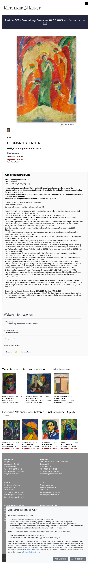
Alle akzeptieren (78, 559)
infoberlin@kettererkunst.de (14, 497)
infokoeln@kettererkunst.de (49, 495)
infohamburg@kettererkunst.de (50, 474)
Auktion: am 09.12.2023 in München (41, 20)
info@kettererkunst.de (12, 474)
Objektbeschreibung (17, 174)
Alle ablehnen (60, 559)
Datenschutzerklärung (31, 552)
